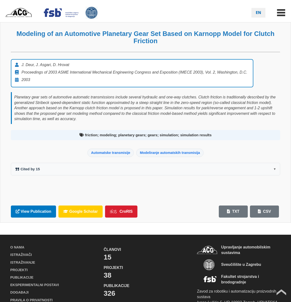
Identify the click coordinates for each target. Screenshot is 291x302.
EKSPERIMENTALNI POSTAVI (34, 285)
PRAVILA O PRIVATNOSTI (31, 300)
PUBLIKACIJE (22, 277)
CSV (264, 211)
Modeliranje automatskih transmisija (170, 153)
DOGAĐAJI (19, 292)
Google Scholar (80, 211)
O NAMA (17, 247)
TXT (233, 211)
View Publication (33, 211)
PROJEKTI (19, 270)
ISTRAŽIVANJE (22, 262)
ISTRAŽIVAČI (21, 255)
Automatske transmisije (110, 153)
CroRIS (121, 211)
